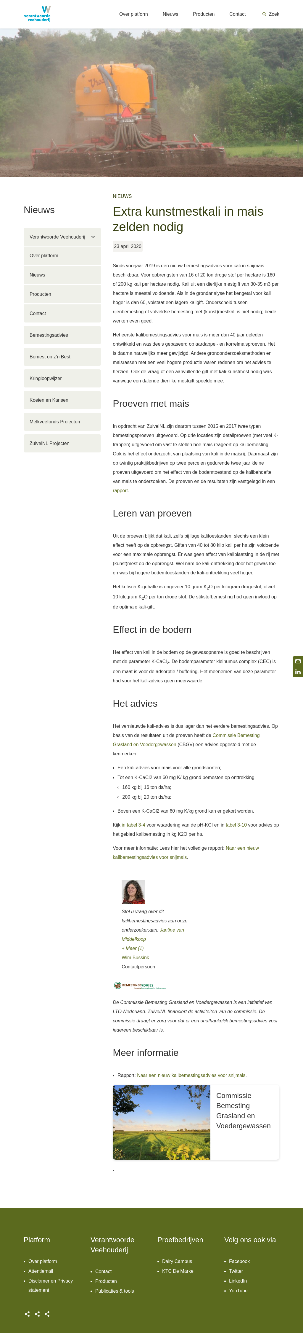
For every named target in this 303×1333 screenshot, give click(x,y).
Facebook (239, 1261)
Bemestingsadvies (49, 335)
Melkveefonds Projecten (55, 421)
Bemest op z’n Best (50, 356)
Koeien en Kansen (49, 400)
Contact (38, 313)
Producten (40, 294)
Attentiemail (40, 1271)
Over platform (44, 255)
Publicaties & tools (114, 1291)
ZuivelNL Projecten (50, 443)
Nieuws (37, 274)
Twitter (236, 1271)
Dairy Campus (177, 1261)
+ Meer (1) (133, 948)
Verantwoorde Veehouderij (57, 236)
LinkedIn (238, 1280)
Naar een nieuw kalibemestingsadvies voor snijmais (191, 1075)
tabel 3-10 (236, 824)
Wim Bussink (135, 957)
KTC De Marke (178, 1271)
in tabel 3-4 (133, 824)
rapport (120, 490)
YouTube (238, 1290)
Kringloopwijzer (46, 378)
